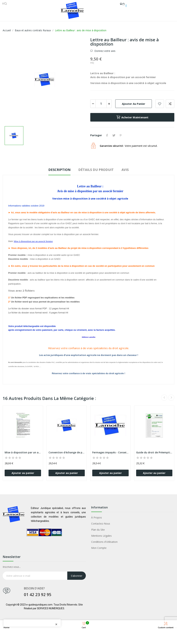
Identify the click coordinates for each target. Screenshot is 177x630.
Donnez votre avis (104, 51)
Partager (107, 135)
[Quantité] (101, 103)
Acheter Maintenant (132, 117)
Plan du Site (98, 529)
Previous (164, 398)
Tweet (113, 135)
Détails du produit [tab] (96, 170)
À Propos (96, 517)
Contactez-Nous (100, 523)
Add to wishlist (159, 103)
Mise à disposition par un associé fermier (23, 452)
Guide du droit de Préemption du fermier (154, 452)
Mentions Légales (101, 535)
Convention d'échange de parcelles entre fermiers (67, 452)
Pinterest (120, 135)
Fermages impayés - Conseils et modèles (110, 452)
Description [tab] (59, 170)
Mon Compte (99, 548)
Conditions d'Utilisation (104, 541)
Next (171, 398)
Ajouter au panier (133, 103)
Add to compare (170, 103)
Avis (125, 170)
